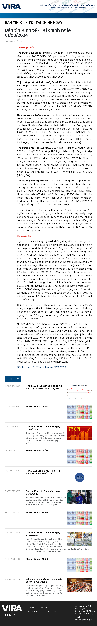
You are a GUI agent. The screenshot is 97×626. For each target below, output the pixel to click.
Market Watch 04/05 (37, 450)
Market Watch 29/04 (37, 512)
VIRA (11, 6)
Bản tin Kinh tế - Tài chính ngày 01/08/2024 (41, 367)
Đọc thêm (13, 379)
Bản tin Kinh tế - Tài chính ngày (33, 22)
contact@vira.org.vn (83, 620)
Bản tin (43, 607)
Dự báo (31, 607)
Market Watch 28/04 (37, 559)
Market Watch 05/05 (37, 406)
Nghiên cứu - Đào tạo (39, 612)
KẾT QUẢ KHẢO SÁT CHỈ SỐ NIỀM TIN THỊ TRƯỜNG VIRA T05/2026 (44, 387)
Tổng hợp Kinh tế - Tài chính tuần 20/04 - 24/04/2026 (44, 580)
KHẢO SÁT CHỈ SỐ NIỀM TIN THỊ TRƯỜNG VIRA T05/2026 (43, 472)
